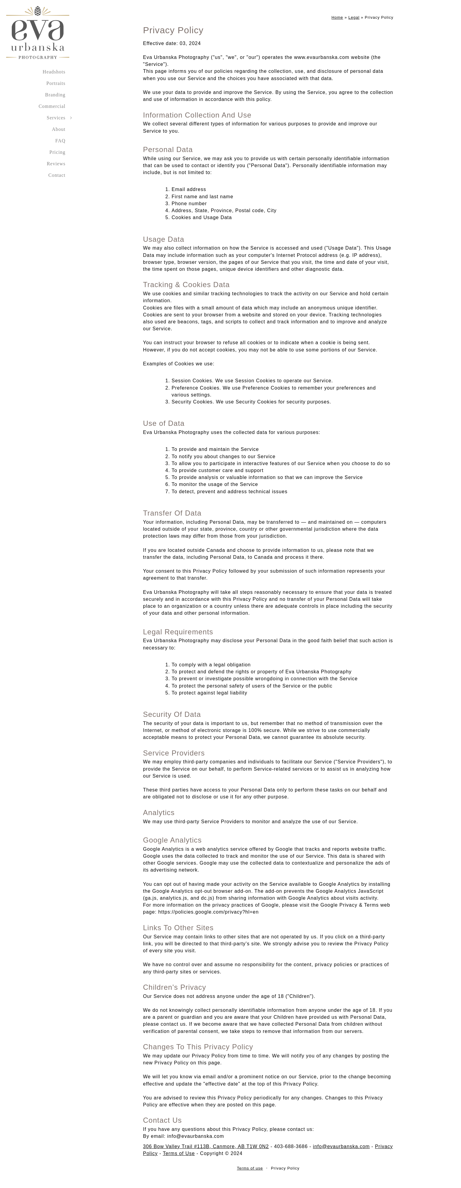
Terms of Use (179, 1153)
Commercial (52, 106)
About (58, 129)
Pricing (57, 152)
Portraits (55, 83)
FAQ (60, 140)
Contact (56, 175)
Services (56, 117)
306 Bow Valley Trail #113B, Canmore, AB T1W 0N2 (206, 1146)
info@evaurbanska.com (341, 1146)
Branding (55, 94)
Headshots (54, 71)
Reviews (56, 163)
